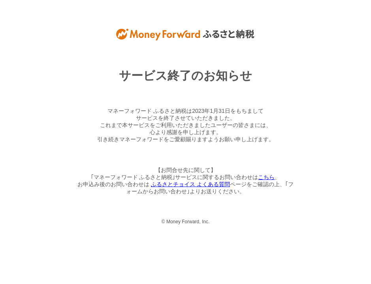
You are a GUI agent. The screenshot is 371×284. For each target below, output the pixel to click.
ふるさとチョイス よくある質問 (190, 184)
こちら (266, 177)
